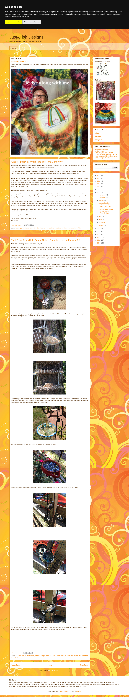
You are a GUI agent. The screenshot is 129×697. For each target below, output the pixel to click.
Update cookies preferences (8, 696)
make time (58, 228)
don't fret (32, 228)
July (100, 216)
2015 (99, 192)
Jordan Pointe (99, 151)
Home (14, 48)
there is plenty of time (75, 228)
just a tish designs (48, 228)
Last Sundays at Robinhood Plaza (106, 154)
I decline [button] (17, 22)
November (102, 195)
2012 (99, 234)
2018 (99, 184)
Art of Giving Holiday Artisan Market (106, 156)
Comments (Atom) (53, 670)
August (101, 201)
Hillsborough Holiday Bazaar (104, 153)
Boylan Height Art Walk (102, 158)
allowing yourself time (22, 228)
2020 (99, 178)
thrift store (17, 658)
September (102, 198)
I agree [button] (9, 22)
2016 (99, 189)
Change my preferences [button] (32, 22)
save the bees (65, 655)
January (102, 225)
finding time (38, 228)
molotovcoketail (63, 691)
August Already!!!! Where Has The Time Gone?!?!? (37, 161)
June (100, 219)
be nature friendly (21, 655)
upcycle (22, 658)
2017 (99, 187)
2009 (99, 243)
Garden (31, 655)
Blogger (78, 691)
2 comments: (16, 653)
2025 (99, 175)
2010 (99, 240)
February (102, 222)
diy (28, 655)
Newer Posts (15, 665)
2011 (99, 237)
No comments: (17, 225)
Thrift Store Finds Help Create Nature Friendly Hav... (106, 211)
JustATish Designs (26, 37)
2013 (99, 231)
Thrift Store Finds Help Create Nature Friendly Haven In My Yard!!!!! (45, 240)
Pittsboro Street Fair (101, 149)
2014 (99, 229)
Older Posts (84, 665)
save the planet (75, 655)
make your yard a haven (53, 655)
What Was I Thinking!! (19, 61)
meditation (65, 228)
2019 (99, 181)
